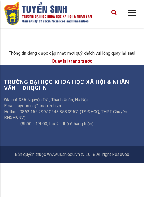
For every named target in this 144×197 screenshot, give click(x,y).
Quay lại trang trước (72, 61)
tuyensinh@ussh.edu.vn (38, 105)
